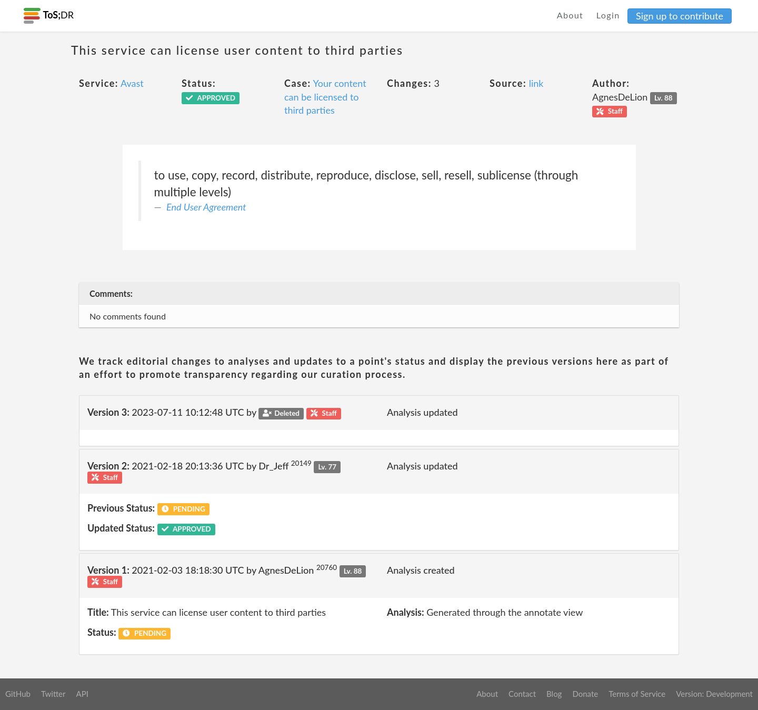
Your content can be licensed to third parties (325, 96)
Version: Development (714, 693)
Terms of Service (637, 693)
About (570, 15)
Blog (554, 693)
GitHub (18, 693)
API (82, 693)
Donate (585, 693)
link (536, 83)
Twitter (53, 693)
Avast (132, 83)
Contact (522, 693)
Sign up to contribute (679, 16)
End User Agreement (206, 207)
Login (608, 15)
